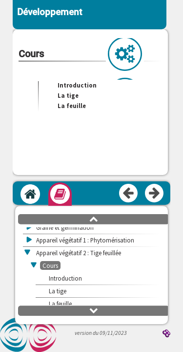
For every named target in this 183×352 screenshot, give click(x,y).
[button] (93, 218)
